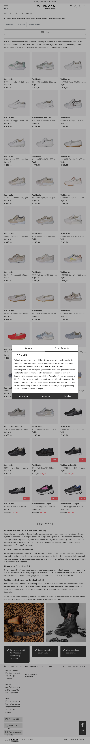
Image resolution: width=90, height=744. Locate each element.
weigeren (46, 396)
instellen (67, 396)
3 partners (47, 366)
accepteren (23, 396)
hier (54, 382)
